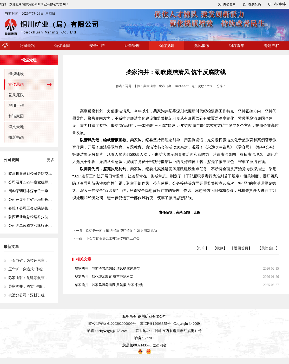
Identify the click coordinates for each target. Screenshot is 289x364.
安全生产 (97, 46)
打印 (201, 248)
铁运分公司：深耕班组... (27, 295)
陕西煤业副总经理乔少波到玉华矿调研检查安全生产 (30, 217)
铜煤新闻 (62, 46)
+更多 (49, 160)
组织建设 (16, 74)
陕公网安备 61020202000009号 (112, 323)
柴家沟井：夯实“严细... (26, 286)
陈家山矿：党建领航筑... (27, 278)
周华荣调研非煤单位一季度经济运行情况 (30, 191)
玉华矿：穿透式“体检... (26, 269)
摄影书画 (16, 137)
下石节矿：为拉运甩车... (27, 260)
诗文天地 (16, 127)
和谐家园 (16, 116)
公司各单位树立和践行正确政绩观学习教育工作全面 (30, 226)
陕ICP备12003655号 (155, 323)
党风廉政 (202, 46)
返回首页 (241, 248)
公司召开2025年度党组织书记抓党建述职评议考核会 (30, 182)
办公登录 (229, 4)
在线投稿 (254, 4)
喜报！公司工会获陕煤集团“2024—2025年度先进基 (30, 208)
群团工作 (16, 106)
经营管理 (132, 46)
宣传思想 (16, 84)
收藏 (219, 248)
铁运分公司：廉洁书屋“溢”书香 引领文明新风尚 (121, 231)
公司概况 (27, 46)
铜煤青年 (236, 46)
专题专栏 (271, 46)
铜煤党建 (167, 46)
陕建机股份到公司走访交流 (30, 174)
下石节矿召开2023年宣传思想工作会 (113, 238)
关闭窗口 (268, 248)
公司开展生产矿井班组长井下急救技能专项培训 (30, 200)
